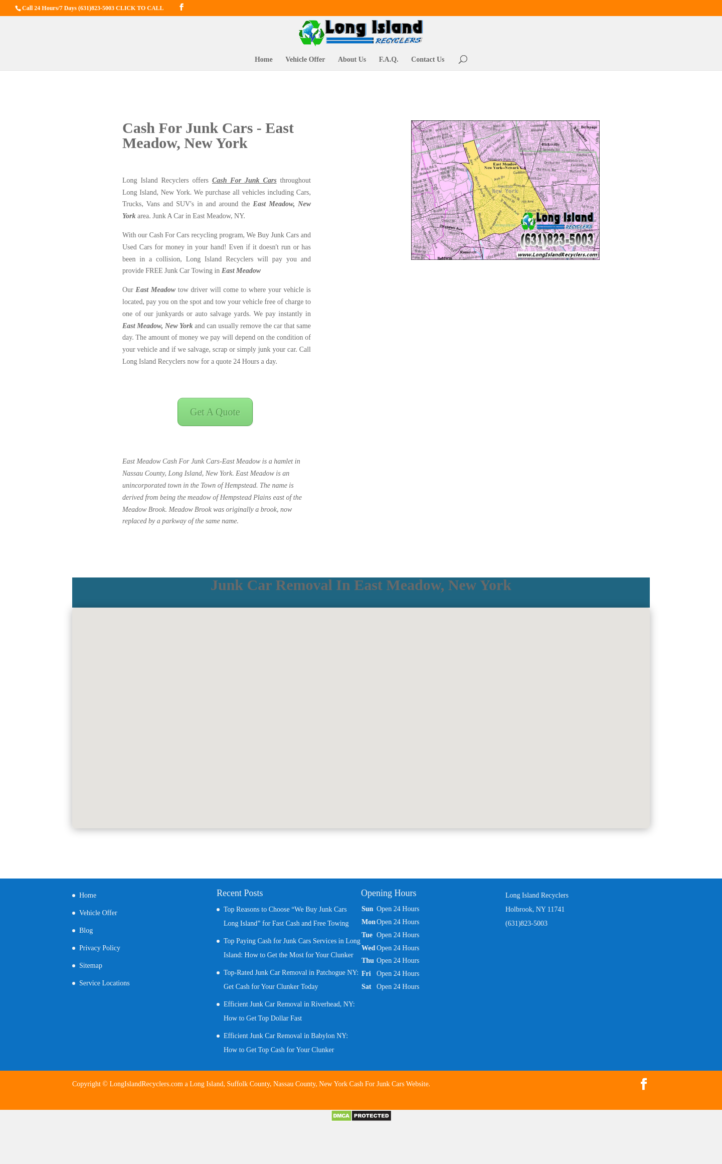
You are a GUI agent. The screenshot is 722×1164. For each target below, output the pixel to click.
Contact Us (428, 59)
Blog (86, 930)
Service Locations (104, 983)
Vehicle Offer (305, 59)
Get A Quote (215, 411)
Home (264, 59)
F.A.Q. (389, 59)
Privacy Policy (99, 948)
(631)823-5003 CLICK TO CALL (121, 8)
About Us (352, 59)
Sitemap (90, 965)
